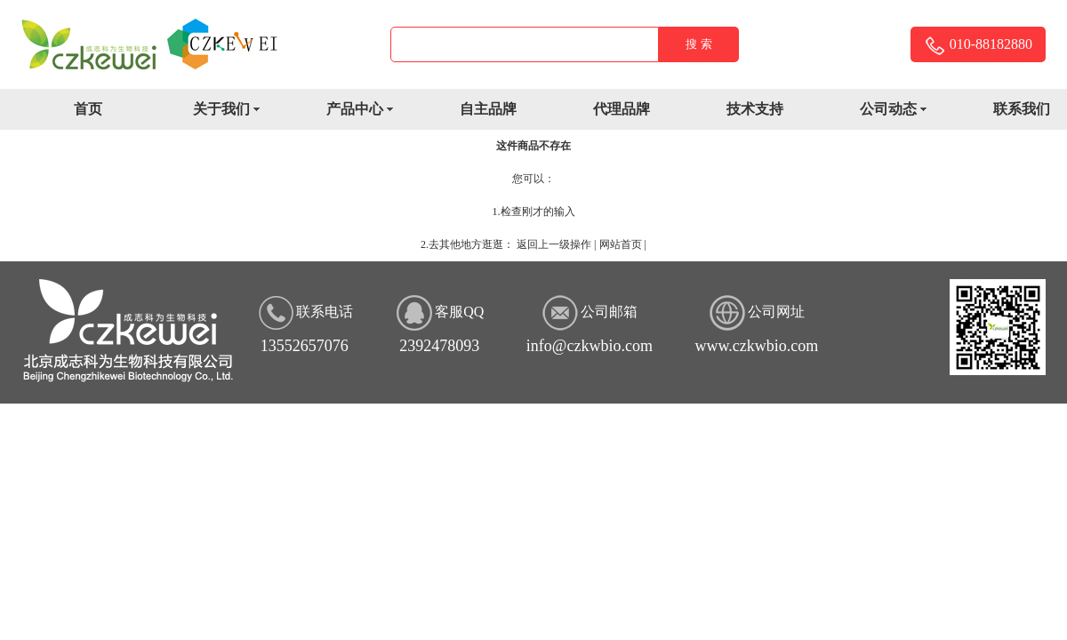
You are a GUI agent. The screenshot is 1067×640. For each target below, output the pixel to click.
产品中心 (365, 110)
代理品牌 (621, 108)
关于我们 (232, 110)
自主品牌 (488, 108)
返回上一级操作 (554, 244)
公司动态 (899, 110)
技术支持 (754, 108)
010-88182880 (978, 46)
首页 (88, 108)
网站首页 (620, 244)
